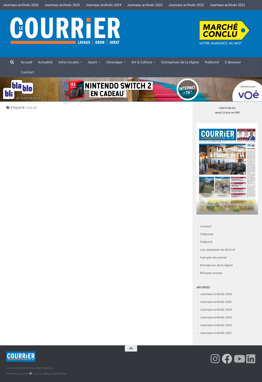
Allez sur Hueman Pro (55, 373)
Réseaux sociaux (211, 273)
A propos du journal (213, 257)
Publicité (212, 62)
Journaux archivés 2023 (145, 4)
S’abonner (233, 62)
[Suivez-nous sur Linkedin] (251, 359)
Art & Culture (141, 62)
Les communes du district (217, 250)
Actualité (45, 62)
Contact (27, 72)
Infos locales (69, 62)
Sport (92, 62)
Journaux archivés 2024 (103, 4)
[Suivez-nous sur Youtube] (239, 359)
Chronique (114, 62)
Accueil (26, 62)
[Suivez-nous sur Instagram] (215, 359)
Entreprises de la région (180, 62)
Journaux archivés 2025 (62, 4)
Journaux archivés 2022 (186, 4)
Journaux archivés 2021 (227, 4)
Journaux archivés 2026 (20, 4)
